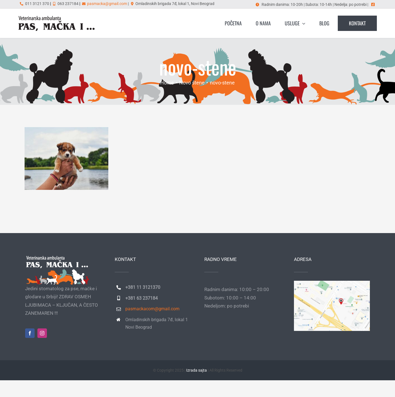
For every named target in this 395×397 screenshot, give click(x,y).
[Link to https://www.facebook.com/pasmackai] (373, 4)
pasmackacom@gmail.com (152, 308)
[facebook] (30, 333)
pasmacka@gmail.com (107, 3)
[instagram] (42, 333)
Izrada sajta (196, 370)
